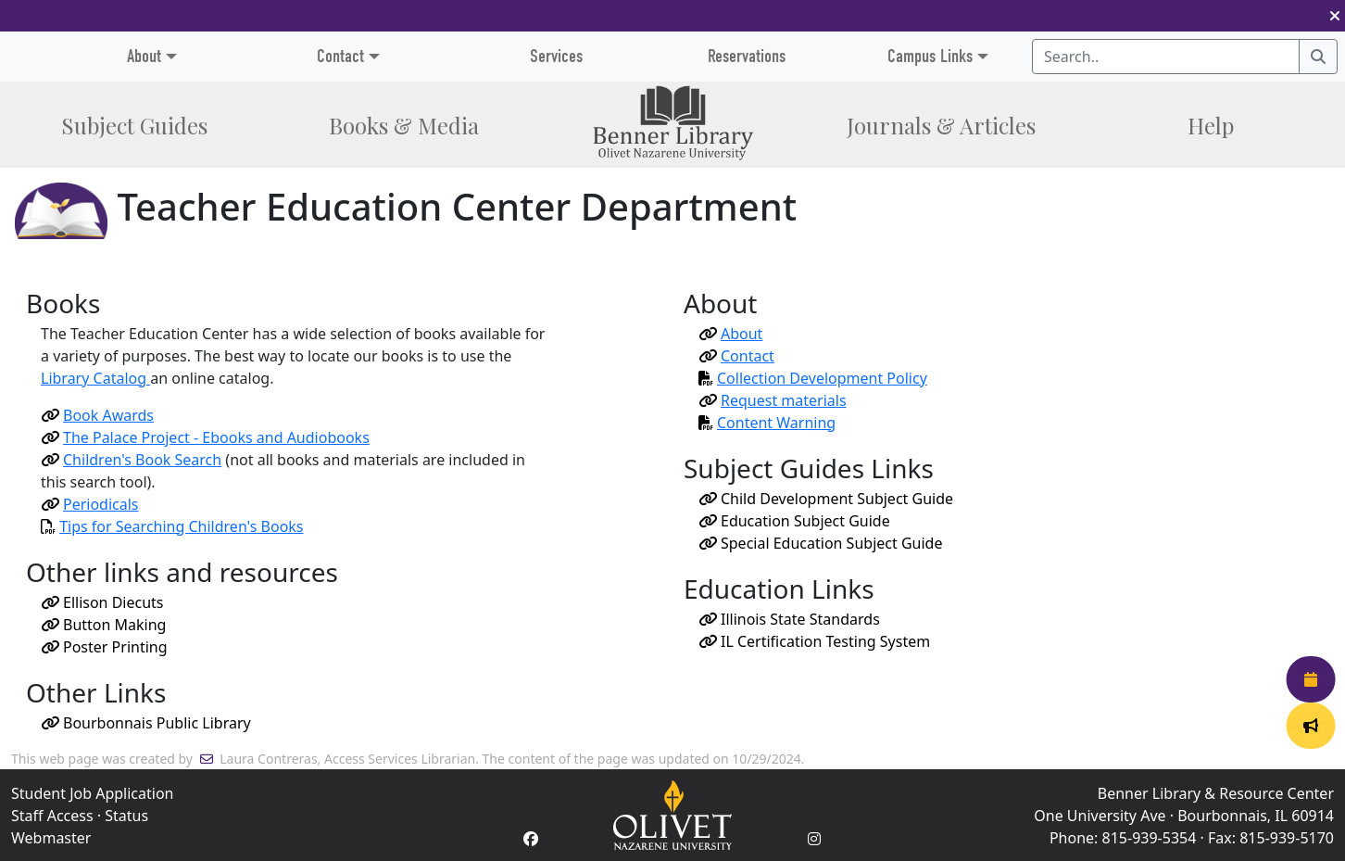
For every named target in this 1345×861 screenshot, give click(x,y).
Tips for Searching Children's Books (181, 526)
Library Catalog (95, 378)
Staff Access (52, 815)
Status (126, 815)
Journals (941, 125)
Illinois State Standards (789, 619)
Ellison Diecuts (102, 602)
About (730, 333)
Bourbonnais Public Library (146, 723)
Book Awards (97, 415)
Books (404, 125)
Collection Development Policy (812, 378)
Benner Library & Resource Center (1216, 793)
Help (1211, 125)
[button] (1334, 16)
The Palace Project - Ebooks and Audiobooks (205, 437)
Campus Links (930, 56)
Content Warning (767, 422)
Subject (134, 125)
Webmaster (51, 838)
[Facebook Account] (530, 839)
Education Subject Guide (794, 521)
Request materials (772, 400)
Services (556, 56)
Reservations (747, 56)
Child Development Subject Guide (825, 498)
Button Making (103, 624)
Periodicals (90, 504)
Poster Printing (104, 647)
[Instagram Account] (814, 839)
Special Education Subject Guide (820, 543)
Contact (340, 56)
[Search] (1318, 56)
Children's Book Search (131, 459)
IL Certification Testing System (814, 641)
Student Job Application (92, 793)
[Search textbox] (1166, 56)
